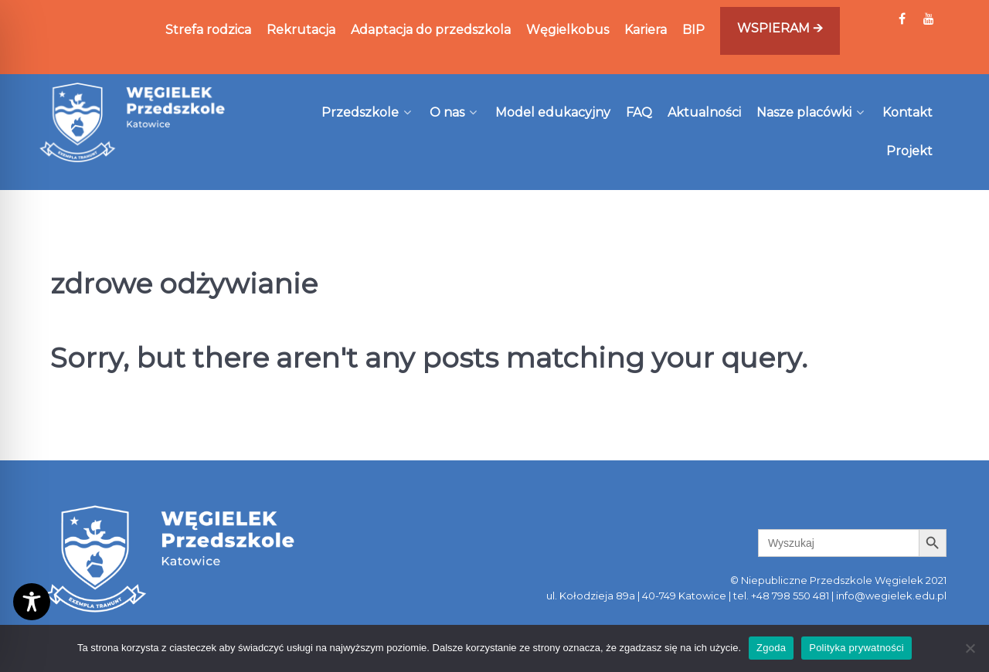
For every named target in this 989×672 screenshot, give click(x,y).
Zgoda (771, 647)
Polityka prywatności (856, 647)
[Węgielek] (133, 122)
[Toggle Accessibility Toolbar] (32, 602)
